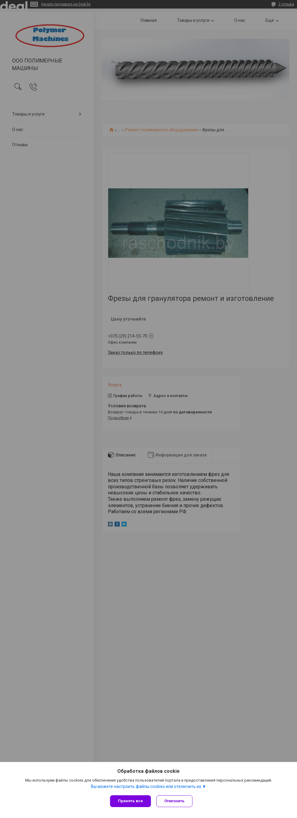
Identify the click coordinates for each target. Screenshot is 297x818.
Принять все (130, 801)
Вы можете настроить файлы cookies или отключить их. (146, 787)
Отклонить (175, 801)
